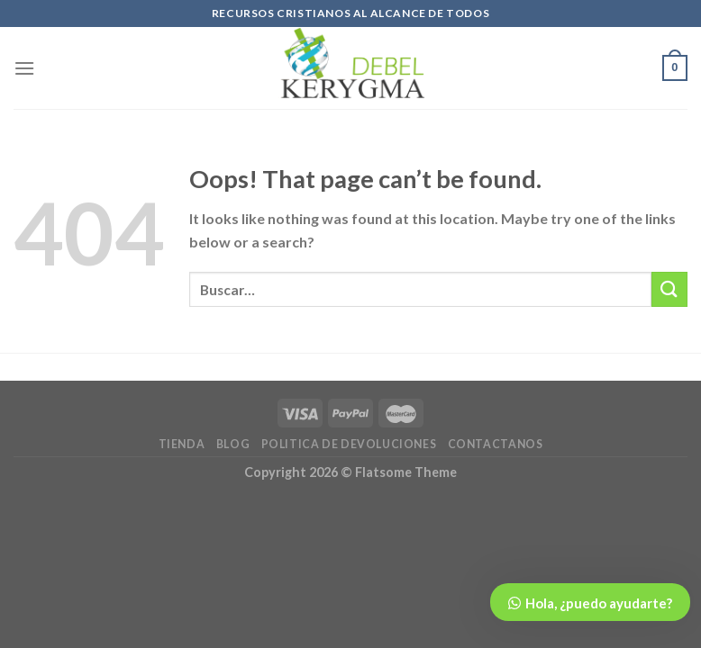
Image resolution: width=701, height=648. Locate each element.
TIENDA (182, 444)
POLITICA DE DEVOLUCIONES (349, 444)
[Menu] (24, 68)
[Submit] (669, 289)
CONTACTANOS (495, 444)
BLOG (233, 444)
